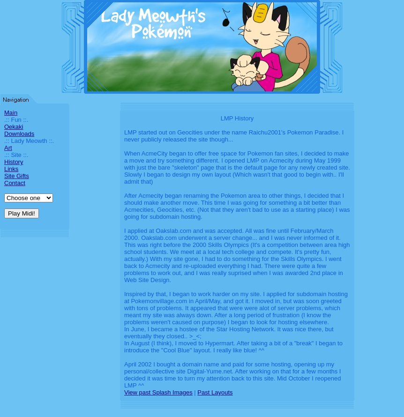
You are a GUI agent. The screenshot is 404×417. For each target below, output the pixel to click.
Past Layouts (214, 392)
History (13, 161)
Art (8, 147)
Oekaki (13, 126)
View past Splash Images (158, 392)
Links (11, 168)
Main (10, 112)
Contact (14, 182)
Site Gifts (16, 175)
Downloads (19, 133)
